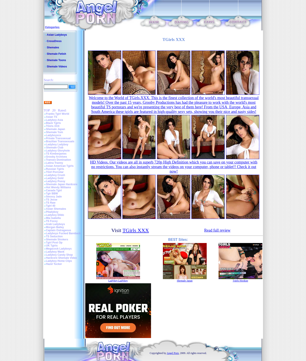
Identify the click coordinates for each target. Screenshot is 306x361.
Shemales (53, 47)
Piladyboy (52, 211)
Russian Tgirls (55, 169)
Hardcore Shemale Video (61, 257)
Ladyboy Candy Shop (59, 254)
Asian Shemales (56, 208)
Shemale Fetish (56, 53)
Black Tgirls (53, 123)
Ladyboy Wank (55, 251)
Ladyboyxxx (53, 135)
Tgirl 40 (50, 205)
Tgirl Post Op (54, 242)
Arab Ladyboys (55, 224)
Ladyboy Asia (54, 120)
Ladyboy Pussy (55, 181)
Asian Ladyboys (57, 34)
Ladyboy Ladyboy (57, 144)
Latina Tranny (54, 162)
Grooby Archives (56, 156)
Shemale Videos (57, 66)
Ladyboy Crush (55, 175)
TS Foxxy (52, 221)
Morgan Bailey (55, 227)
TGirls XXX (53, 126)
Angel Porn (173, 353)
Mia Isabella (53, 218)
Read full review (217, 230)
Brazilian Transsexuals (60, 141)
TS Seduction (54, 236)
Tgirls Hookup (240, 280)
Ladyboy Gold (55, 178)
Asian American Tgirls (60, 165)
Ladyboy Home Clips (59, 260)
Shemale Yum (54, 132)
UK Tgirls (52, 245)
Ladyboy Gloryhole (58, 150)
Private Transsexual (58, 138)
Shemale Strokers (57, 239)
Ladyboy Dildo (55, 215)
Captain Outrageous (58, 230)
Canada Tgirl (54, 190)
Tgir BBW (52, 193)
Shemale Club (54, 147)
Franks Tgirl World (57, 113)
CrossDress (54, 41)
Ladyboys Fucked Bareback (63, 233)
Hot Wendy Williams (58, 187)
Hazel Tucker (54, 264)
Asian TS (51, 116)
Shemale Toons (56, 60)
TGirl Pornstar (55, 172)
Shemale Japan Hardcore (61, 184)
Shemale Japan (55, 129)
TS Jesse (51, 199)
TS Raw (50, 202)
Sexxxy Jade (54, 196)
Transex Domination (58, 159)
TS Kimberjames (56, 153)
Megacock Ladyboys (59, 248)
